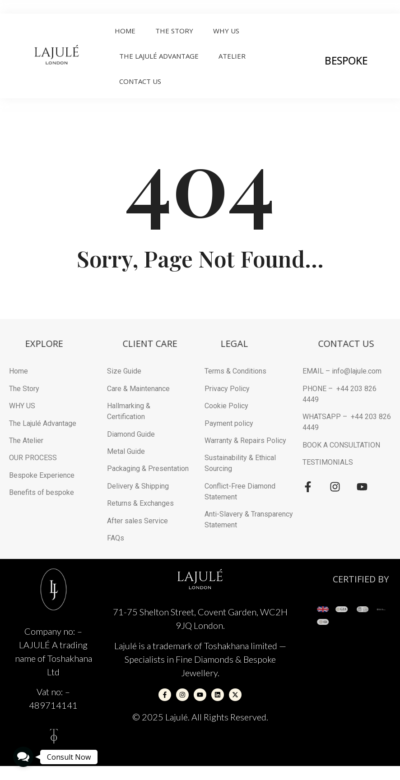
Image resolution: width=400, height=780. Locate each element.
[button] (23, 757)
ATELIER (232, 55)
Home (125, 30)
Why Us (226, 30)
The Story (174, 30)
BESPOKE (362, 60)
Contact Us (140, 81)
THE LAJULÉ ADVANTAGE (159, 55)
